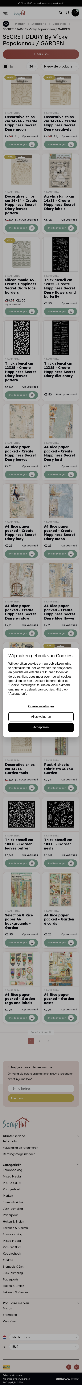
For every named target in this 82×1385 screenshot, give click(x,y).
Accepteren (41, 727)
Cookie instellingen (41, 706)
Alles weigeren (41, 716)
